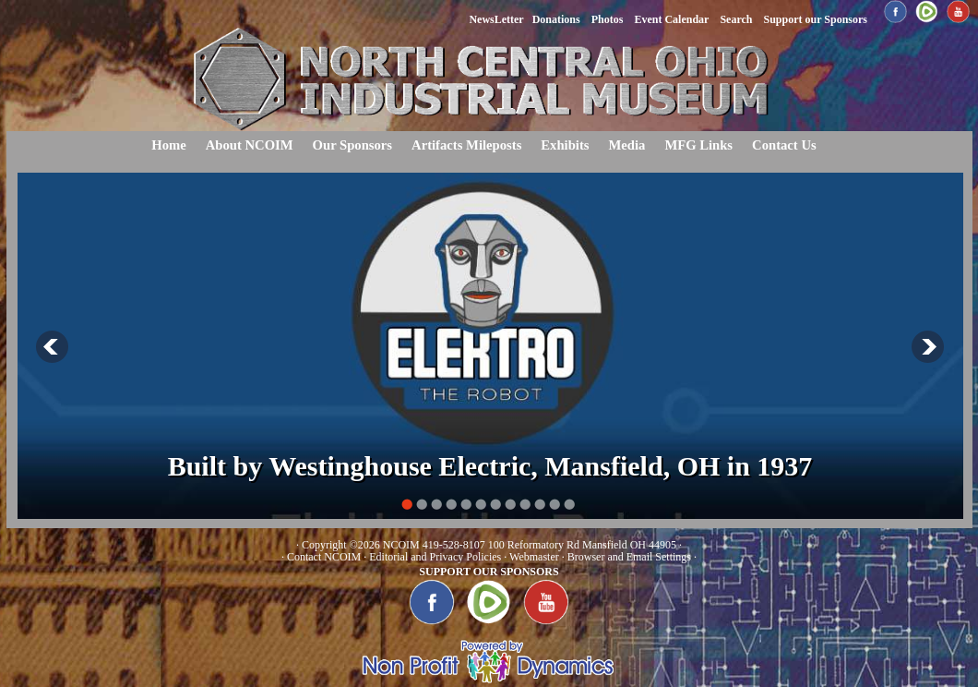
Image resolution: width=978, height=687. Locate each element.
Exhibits (565, 145)
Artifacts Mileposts (466, 145)
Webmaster (534, 556)
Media (626, 145)
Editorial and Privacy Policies (435, 556)
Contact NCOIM (324, 556)
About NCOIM (249, 145)
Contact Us (784, 145)
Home (168, 145)
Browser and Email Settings (629, 556)
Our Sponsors (352, 145)
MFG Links (698, 145)
